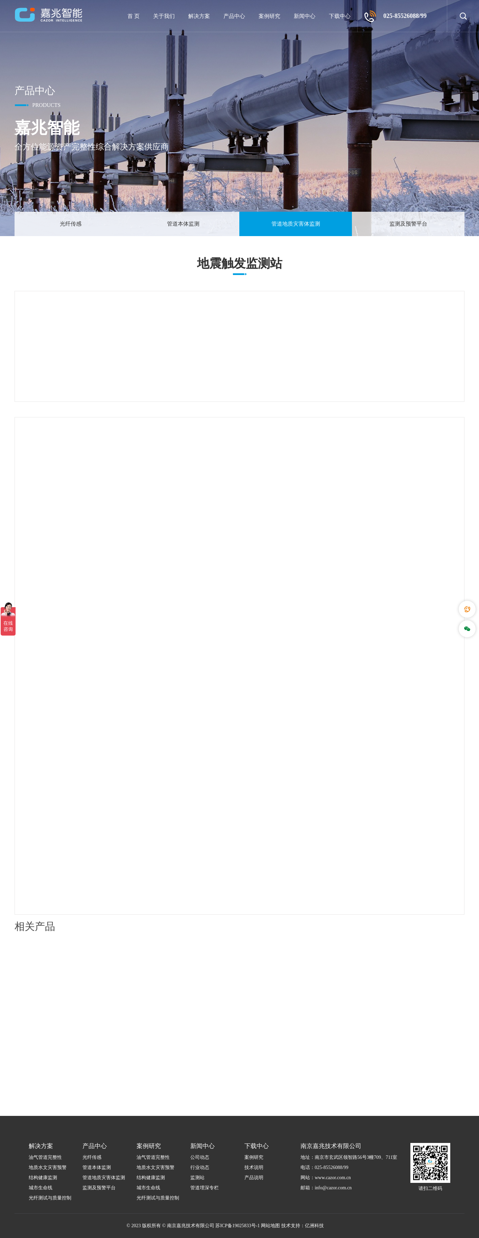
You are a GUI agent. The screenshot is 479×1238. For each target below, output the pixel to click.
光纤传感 (70, 224)
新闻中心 (304, 16)
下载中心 (340, 16)
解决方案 (199, 16)
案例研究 (269, 16)
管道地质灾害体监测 (295, 224)
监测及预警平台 (408, 224)
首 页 (133, 16)
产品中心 (234, 16)
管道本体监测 (183, 224)
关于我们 (164, 16)
